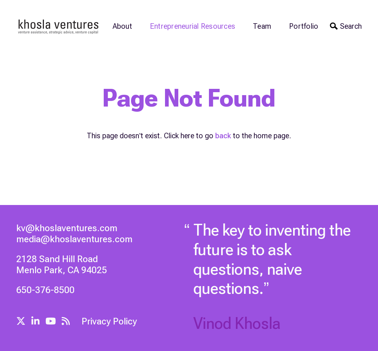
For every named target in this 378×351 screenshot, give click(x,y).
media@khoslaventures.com (74, 239)
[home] (58, 26)
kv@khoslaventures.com (66, 228)
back (223, 135)
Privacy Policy (109, 321)
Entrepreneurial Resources (192, 26)
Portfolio (303, 26)
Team (262, 26)
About (122, 26)
